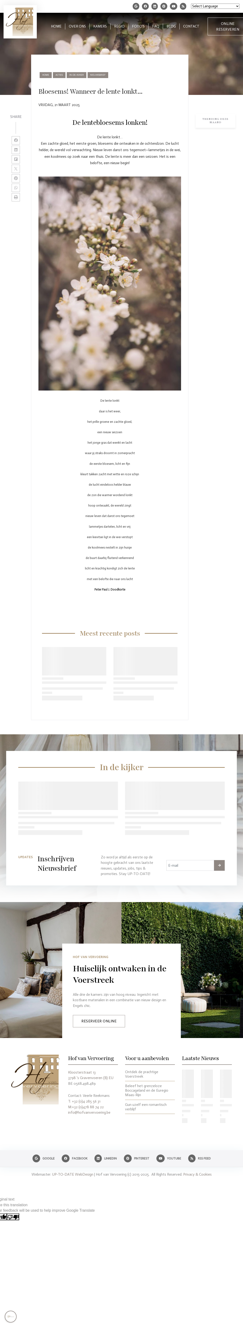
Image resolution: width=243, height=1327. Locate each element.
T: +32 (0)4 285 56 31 (84, 1101)
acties (59, 75)
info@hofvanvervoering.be (89, 1112)
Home (45, 75)
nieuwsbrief (98, 75)
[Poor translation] (13, 1216)
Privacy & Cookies (197, 1174)
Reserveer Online (99, 1021)
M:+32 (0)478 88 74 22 (86, 1107)
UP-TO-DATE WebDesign (72, 1174)
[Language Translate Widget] (215, 6)
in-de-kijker (76, 75)
